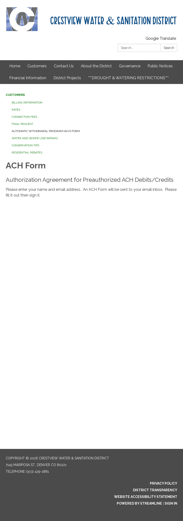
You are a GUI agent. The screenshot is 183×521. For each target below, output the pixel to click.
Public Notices (160, 66)
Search (169, 48)
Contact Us (64, 66)
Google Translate (161, 38)
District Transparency (155, 490)
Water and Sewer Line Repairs (35, 138)
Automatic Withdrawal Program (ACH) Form (46, 131)
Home (14, 66)
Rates (16, 109)
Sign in (171, 503)
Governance (129, 66)
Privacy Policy (163, 483)
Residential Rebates (27, 152)
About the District (96, 66)
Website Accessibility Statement (145, 497)
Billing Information (27, 102)
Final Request (22, 124)
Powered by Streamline (139, 503)
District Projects (67, 78)
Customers (37, 66)
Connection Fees (24, 116)
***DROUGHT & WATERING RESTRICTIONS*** (128, 78)
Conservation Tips (25, 145)
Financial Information (27, 78)
